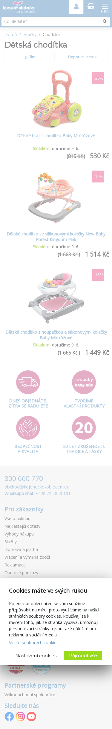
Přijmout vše (83, 655)
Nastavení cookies (35, 655)
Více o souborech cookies (34, 642)
